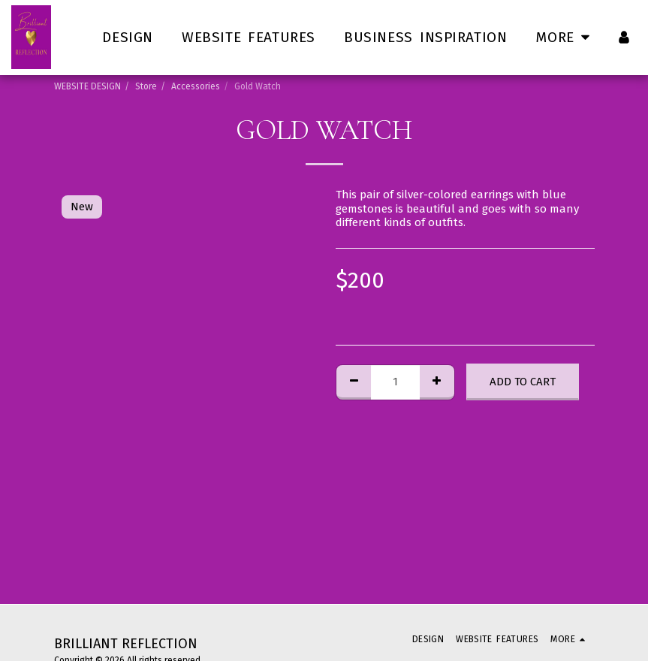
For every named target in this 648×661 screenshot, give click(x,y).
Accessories (195, 86)
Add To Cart (523, 381)
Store (146, 86)
